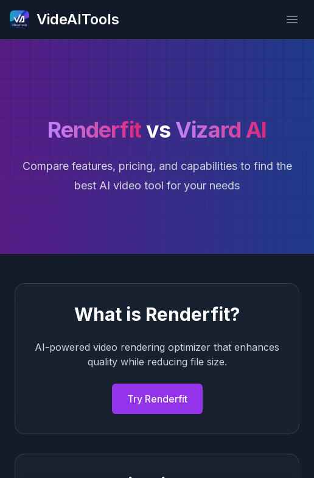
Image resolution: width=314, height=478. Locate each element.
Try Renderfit (157, 399)
